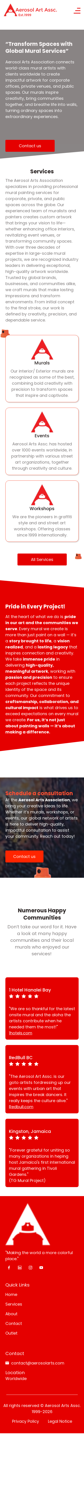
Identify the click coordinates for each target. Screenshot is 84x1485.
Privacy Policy (25, 1340)
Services (13, 1223)
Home (11, 1213)
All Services (42, 559)
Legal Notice (60, 1340)
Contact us (30, 146)
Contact (13, 1242)
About (11, 1232)
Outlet (11, 1252)
